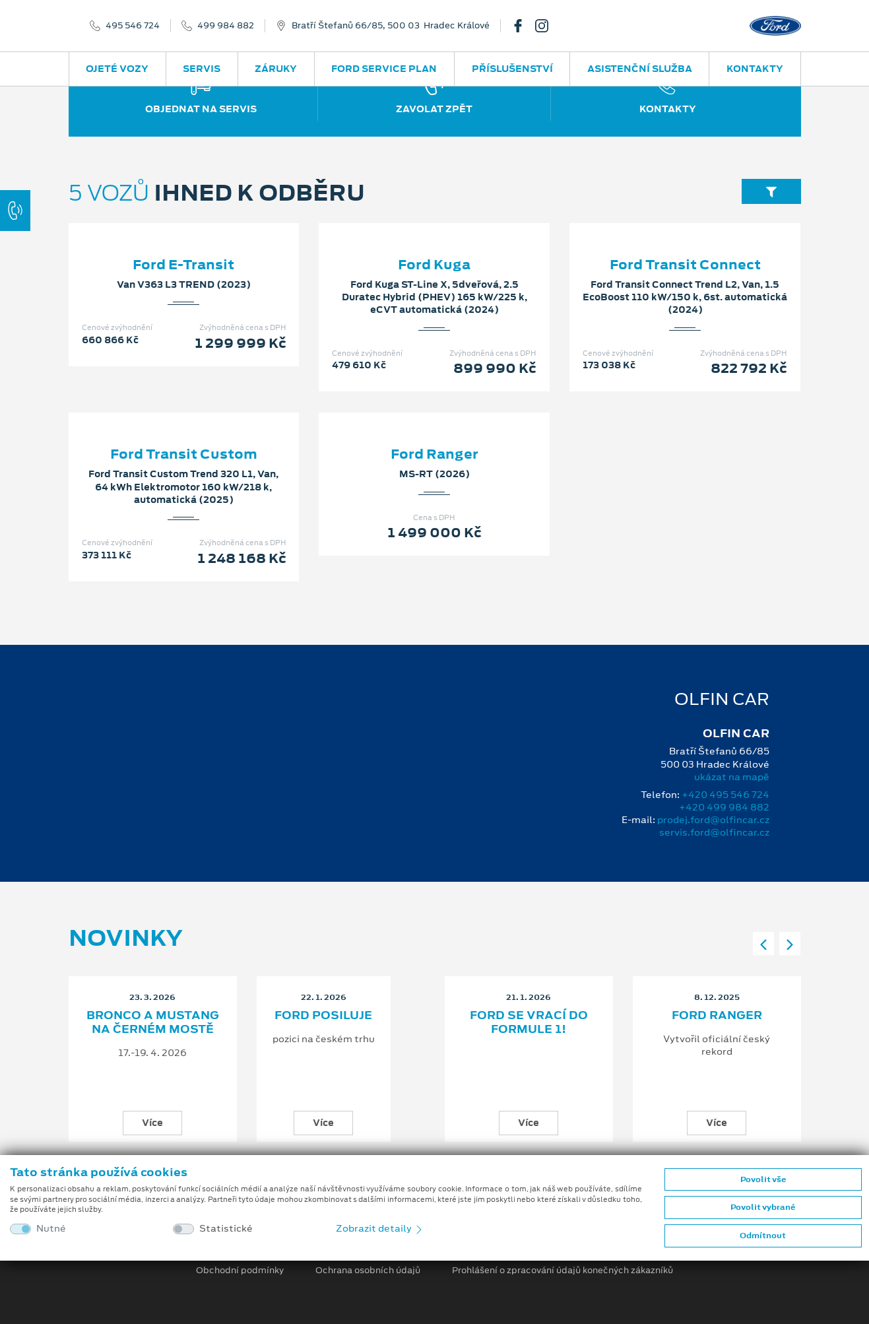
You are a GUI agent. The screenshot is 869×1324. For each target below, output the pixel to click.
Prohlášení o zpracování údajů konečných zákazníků (562, 1270)
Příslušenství (512, 68)
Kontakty (754, 68)
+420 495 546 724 (725, 794)
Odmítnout (763, 1235)
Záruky (276, 68)
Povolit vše (763, 1179)
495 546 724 (133, 26)
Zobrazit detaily (380, 1228)
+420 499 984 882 (724, 807)
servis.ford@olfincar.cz (714, 832)
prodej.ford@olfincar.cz (713, 819)
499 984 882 (225, 26)
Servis (201, 68)
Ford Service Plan (384, 68)
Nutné (51, 1228)
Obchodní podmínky (240, 1270)
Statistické (226, 1228)
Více (152, 1122)
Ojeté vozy (117, 68)
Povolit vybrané (762, 1207)
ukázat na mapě (731, 776)
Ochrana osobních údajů (367, 1270)
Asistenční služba (639, 68)
